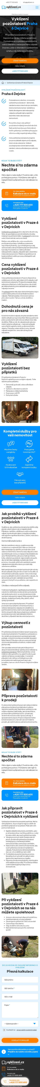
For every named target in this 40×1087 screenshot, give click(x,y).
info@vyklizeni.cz (28, 2)
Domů (3, 83)
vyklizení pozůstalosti (9, 652)
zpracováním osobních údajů (27, 1030)
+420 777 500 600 (12, 2)
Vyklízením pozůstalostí (10, 232)
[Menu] (37, 7)
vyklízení (26, 236)
